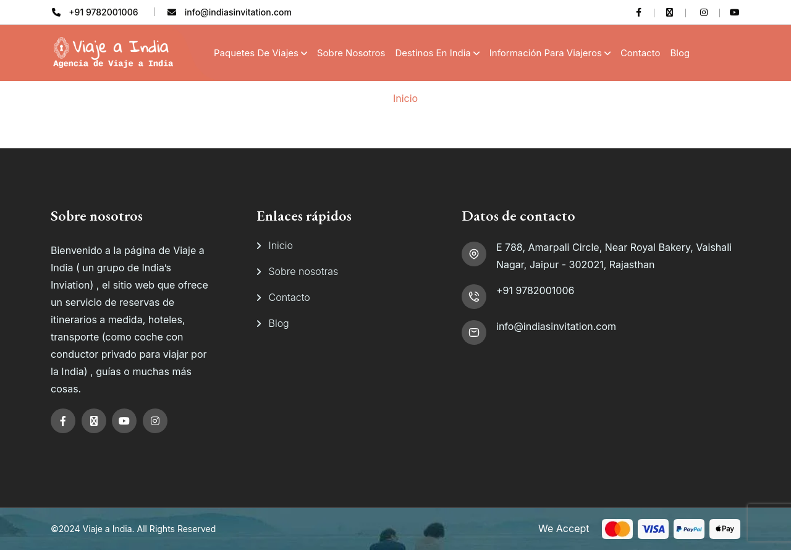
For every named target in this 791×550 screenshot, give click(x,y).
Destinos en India (433, 53)
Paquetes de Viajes (256, 53)
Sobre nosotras (304, 271)
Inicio (405, 98)
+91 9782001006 (535, 290)
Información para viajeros (545, 53)
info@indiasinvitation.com (556, 326)
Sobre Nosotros (351, 53)
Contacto (640, 53)
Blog (680, 53)
